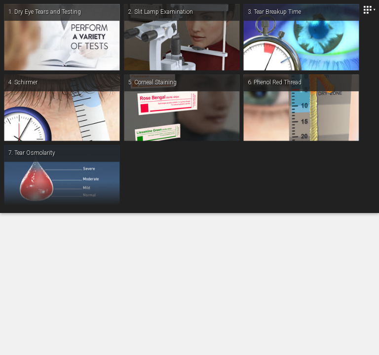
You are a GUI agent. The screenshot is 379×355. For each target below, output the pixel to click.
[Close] (369, 10)
